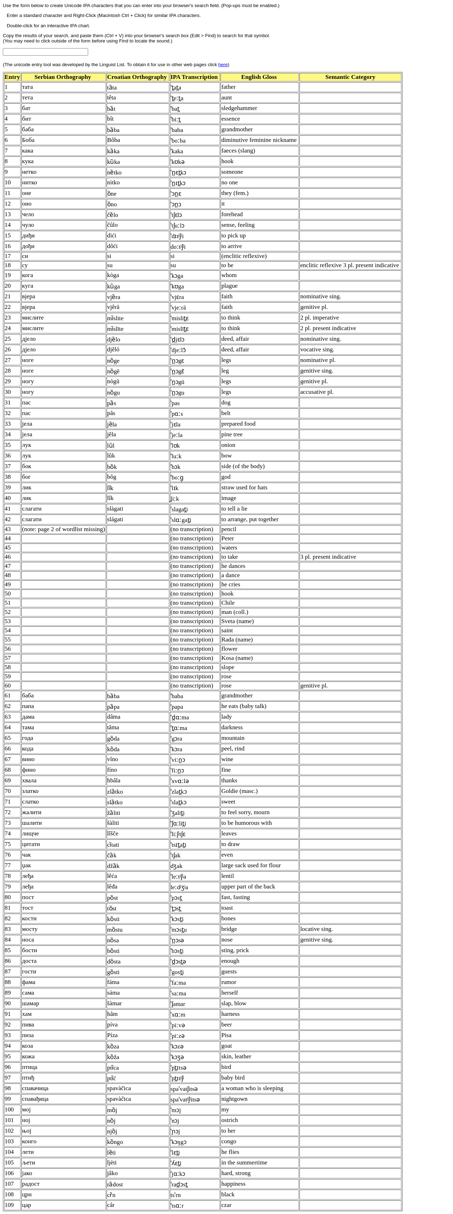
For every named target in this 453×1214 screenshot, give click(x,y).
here (223, 64)
